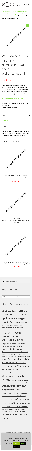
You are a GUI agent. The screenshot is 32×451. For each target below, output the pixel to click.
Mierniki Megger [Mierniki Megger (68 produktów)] (17, 318)
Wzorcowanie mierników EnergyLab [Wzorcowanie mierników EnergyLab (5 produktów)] (17, 354)
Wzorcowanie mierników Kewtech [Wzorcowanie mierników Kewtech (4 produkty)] (21, 373)
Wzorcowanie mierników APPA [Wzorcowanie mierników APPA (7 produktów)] (9, 330)
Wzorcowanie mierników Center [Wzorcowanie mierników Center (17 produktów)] (12, 346)
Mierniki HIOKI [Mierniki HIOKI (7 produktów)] (15, 315)
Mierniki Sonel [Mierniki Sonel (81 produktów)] (8, 322)
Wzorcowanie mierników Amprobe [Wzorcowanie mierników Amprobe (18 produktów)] (13, 328)
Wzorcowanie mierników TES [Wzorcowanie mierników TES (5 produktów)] (18, 411)
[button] (27, 25)
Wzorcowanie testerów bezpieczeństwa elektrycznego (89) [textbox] (16, 297)
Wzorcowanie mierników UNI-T (12, 107)
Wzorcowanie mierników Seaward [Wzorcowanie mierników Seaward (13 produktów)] (15, 396)
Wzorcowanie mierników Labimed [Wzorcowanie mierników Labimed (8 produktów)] (19, 380)
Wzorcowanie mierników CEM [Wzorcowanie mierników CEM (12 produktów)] (18, 343)
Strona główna (6, 11)
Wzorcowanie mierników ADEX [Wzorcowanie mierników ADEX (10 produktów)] (14, 325)
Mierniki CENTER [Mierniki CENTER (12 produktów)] (7, 315)
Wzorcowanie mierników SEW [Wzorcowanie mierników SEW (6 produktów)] (9, 399)
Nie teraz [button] (23, 443)
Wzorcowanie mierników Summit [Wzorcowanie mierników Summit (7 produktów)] (10, 409)
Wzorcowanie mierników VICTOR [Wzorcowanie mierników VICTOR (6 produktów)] (15, 419)
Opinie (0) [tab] (5, 120)
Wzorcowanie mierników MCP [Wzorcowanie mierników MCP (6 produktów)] (23, 383)
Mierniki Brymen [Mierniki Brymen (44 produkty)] (22, 311)
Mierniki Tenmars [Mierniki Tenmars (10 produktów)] (20, 322)
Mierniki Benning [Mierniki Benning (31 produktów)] (8, 311)
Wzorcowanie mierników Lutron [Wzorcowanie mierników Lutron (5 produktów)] (9, 383)
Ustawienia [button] (16, 446)
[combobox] (16, 296)
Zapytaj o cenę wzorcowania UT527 (12, 98)
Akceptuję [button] (16, 443)
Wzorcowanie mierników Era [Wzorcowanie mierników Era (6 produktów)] (8, 356)
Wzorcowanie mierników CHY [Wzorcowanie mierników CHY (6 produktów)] (14, 352)
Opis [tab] (3, 115)
